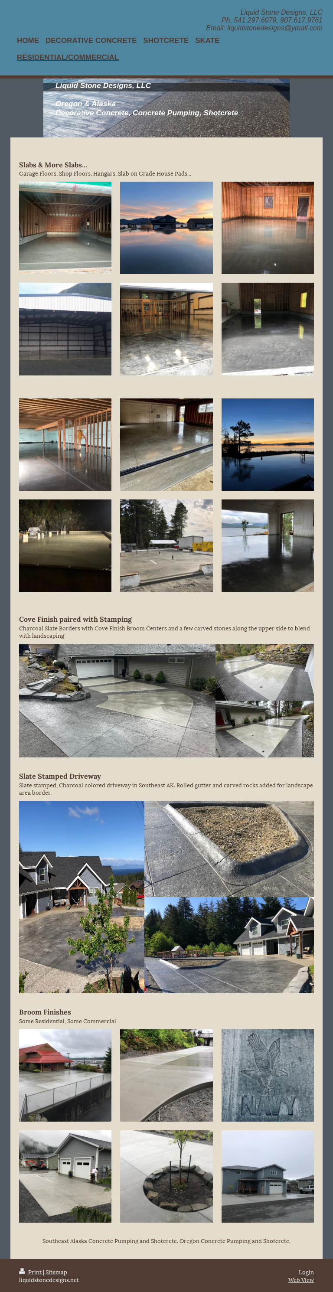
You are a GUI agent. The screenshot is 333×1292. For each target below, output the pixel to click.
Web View (301, 1279)
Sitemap (56, 1271)
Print (31, 1271)
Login (306, 1271)
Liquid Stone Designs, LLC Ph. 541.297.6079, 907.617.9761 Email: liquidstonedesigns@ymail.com (264, 20)
